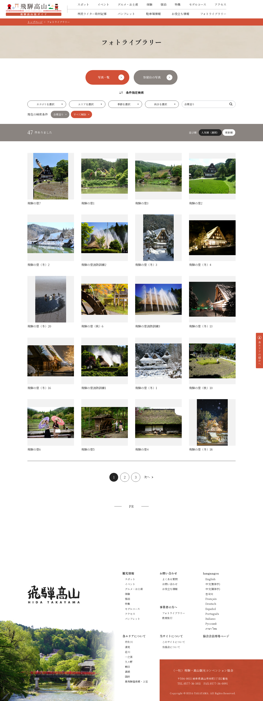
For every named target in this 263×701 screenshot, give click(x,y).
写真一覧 (104, 77)
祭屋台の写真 (152, 77)
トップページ (35, 22)
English (210, 579)
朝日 (127, 667)
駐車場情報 (153, 14)
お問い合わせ (170, 584)
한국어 (209, 594)
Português (212, 614)
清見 (127, 647)
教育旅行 (167, 618)
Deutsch (210, 604)
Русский (211, 623)
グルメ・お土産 (128, 4)
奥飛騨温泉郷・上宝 (136, 681)
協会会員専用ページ (216, 636)
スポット (83, 4)
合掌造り (58, 114)
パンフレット (126, 14)
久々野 (129, 662)
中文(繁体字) (212, 584)
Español (210, 609)
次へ (147, 477)
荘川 (127, 652)
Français (211, 599)
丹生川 (129, 642)
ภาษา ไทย (211, 628)
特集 (178, 4)
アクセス (220, 4)
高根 (127, 671)
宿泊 (163, 4)
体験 (149, 4)
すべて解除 (79, 114)
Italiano (210, 619)
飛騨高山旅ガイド (33, 9)
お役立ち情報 (180, 14)
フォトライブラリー (213, 14)
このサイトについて (173, 642)
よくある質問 (170, 579)
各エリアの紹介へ (259, 353)
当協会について (171, 647)
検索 (231, 104)
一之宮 (129, 657)
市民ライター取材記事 (92, 14)
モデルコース (197, 4)
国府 (127, 676)
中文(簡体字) (212, 589)
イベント (103, 4)
